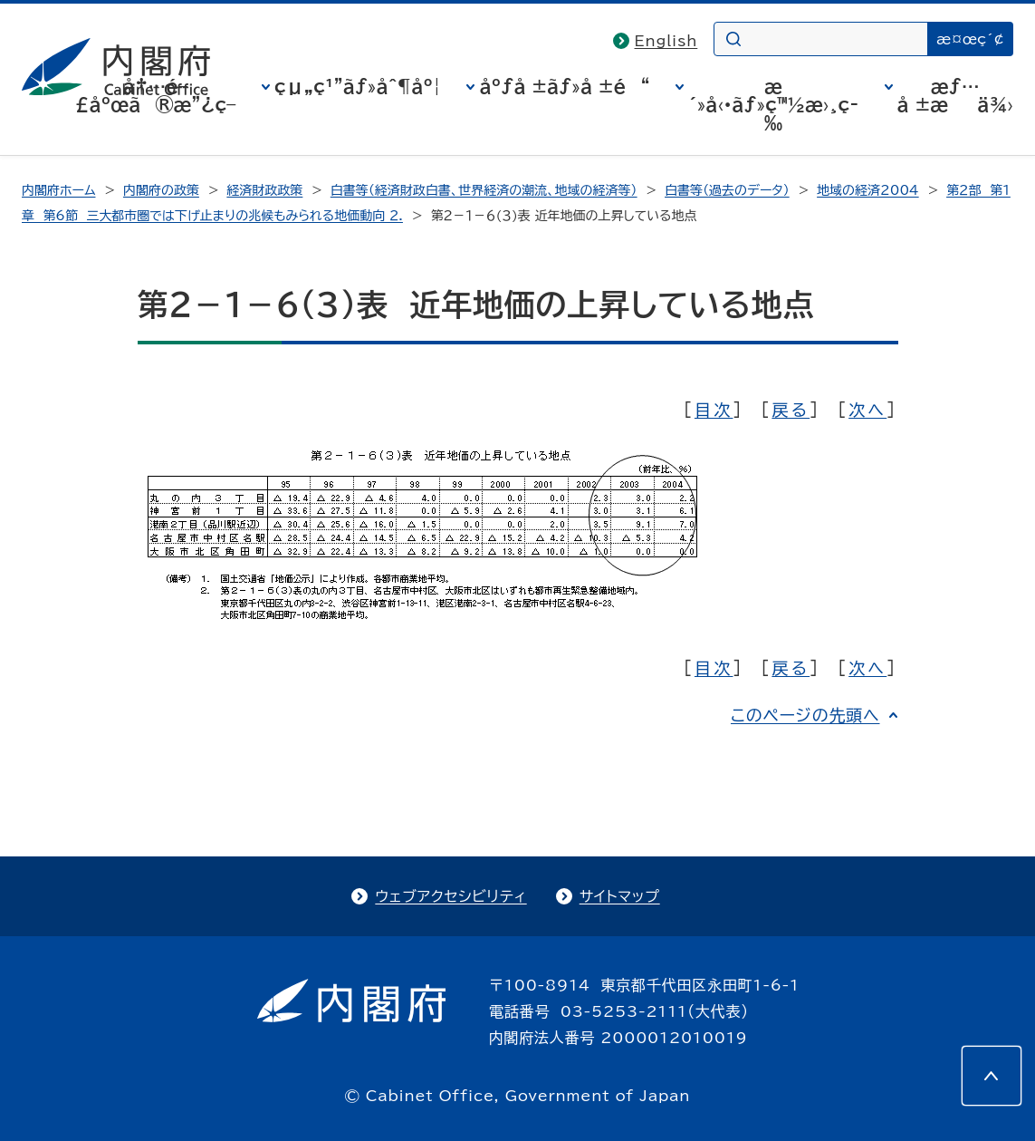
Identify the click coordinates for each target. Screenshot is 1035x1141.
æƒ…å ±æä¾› (955, 95)
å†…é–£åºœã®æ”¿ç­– (155, 95)
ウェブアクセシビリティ (450, 896)
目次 (714, 409)
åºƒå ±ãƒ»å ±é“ (564, 86)
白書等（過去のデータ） (727, 190)
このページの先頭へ (805, 715)
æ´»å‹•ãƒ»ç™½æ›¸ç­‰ (773, 104)
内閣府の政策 (161, 190)
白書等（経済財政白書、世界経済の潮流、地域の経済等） (484, 190)
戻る (790, 409)
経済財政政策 (264, 190)
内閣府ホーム (58, 190)
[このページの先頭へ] (992, 1076)
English (666, 41)
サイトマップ (620, 896)
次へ (867, 409)
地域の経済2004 (868, 190)
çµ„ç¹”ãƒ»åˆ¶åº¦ (357, 86)
